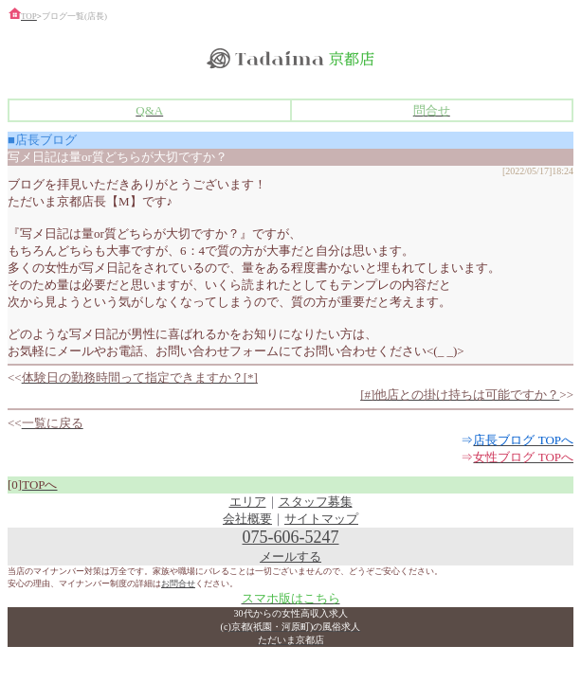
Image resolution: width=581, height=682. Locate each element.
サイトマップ (321, 519)
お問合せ (178, 583)
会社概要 (247, 519)
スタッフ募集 (316, 501)
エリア (247, 501)
